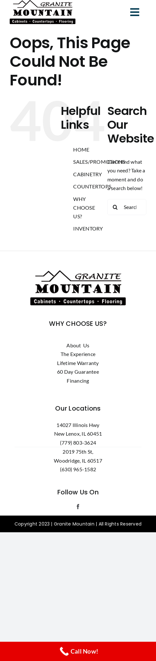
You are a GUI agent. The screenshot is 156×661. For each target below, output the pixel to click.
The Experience (78, 354)
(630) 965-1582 (78, 469)
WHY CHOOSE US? (84, 207)
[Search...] (126, 207)
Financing (78, 381)
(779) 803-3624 (78, 442)
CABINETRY (87, 174)
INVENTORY (88, 228)
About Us (77, 345)
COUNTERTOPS (92, 186)
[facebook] (78, 506)
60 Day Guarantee (78, 372)
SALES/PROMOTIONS (99, 162)
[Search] (115, 207)
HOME (81, 149)
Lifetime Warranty (78, 363)
